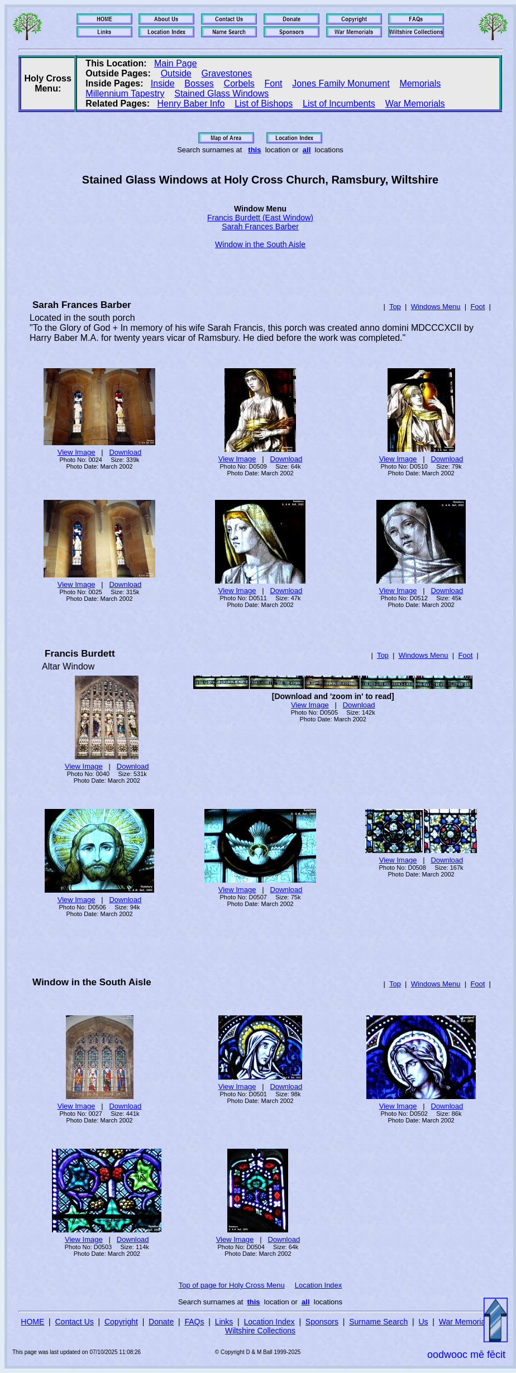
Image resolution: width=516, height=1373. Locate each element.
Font (274, 83)
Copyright (121, 1321)
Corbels (239, 83)
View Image (76, 452)
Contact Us (74, 1321)
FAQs (194, 1321)
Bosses (198, 83)
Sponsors (321, 1321)
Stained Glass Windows (221, 93)
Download (125, 452)
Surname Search (378, 1321)
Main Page (175, 63)
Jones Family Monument (340, 83)
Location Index (318, 1285)
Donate (161, 1321)
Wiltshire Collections (260, 1330)
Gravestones (227, 73)
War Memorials (415, 103)
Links (224, 1321)
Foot (477, 306)
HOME (32, 1321)
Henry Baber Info (190, 103)
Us (423, 1321)
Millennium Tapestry (124, 93)
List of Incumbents (339, 103)
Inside (163, 83)
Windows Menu (436, 306)
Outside (176, 73)
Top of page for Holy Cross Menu (232, 1285)
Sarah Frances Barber (260, 226)
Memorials (420, 83)
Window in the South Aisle (260, 244)
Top (395, 306)
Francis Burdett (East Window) (260, 217)
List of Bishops (264, 103)
